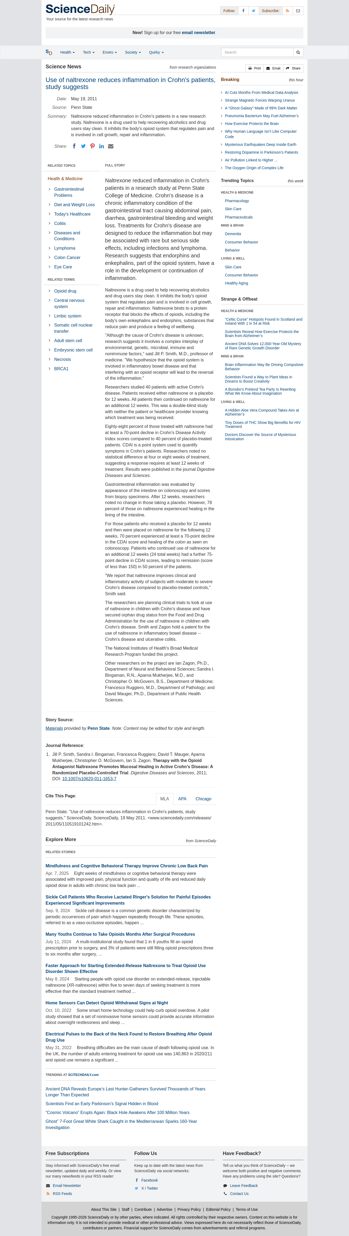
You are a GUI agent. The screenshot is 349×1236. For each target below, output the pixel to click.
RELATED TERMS (61, 280)
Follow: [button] (229, 11)
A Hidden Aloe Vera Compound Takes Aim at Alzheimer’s (262, 412)
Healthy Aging (236, 283)
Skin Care (233, 209)
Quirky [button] (156, 52)
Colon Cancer (67, 257)
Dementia (233, 234)
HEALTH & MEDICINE (237, 192)
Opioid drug (65, 291)
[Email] (110, 146)
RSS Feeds (62, 1193)
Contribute (143, 1209)
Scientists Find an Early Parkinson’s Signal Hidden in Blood (102, 1103)
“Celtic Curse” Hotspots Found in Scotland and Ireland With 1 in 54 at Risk (263, 321)
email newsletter (199, 32)
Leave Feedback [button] (244, 1185)
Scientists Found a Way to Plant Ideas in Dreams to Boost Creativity (258, 379)
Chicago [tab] (203, 799)
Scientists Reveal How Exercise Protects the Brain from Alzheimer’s (262, 334)
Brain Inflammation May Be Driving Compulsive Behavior (264, 366)
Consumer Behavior (241, 242)
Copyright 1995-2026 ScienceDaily (80, 1217)
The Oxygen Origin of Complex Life (254, 168)
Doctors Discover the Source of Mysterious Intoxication (260, 436)
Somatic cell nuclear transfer (73, 328)
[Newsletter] (298, 10)
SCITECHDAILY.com (83, 1075)
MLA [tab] (164, 799)
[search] (298, 52)
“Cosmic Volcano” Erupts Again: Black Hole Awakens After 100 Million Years (118, 1112)
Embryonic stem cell (73, 350)
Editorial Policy (218, 1209)
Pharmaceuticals (239, 217)
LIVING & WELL (233, 258)
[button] (255, 68)
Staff (125, 1209)
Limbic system (67, 316)
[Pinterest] (92, 146)
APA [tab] (182, 799)
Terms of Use (247, 1209)
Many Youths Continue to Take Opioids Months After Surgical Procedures (120, 934)
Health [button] (67, 52)
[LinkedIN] (101, 146)
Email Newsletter (67, 1185)
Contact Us (239, 1193)
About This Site (104, 1209)
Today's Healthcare (72, 214)
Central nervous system (69, 303)
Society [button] (133, 52)
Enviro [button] (110, 52)
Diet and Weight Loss (74, 204)
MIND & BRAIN (232, 225)
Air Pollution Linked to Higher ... (251, 160)
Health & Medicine (65, 178)
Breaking (230, 79)
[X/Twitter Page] (253, 10)
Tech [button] (88, 52)
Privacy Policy (189, 1209)
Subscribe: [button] (271, 11)
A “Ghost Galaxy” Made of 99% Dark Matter (261, 108)
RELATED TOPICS (62, 166)
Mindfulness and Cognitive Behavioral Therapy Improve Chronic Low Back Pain (127, 866)
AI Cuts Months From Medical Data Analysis (261, 92)
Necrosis (62, 359)
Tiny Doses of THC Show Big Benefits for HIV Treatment (262, 424)
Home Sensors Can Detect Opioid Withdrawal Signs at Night (107, 1003)
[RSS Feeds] (287, 10)
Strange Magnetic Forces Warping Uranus (260, 100)
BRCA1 (61, 369)
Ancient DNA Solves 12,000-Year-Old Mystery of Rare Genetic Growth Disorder (263, 346)
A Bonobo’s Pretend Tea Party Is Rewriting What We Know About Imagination (260, 391)
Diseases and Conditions (67, 236)
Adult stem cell (68, 340)
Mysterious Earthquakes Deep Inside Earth (260, 144)
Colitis (60, 223)
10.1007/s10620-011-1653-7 (89, 778)
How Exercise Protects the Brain (252, 123)
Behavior (232, 250)
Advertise (164, 1209)
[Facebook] (74, 146)
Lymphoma (64, 248)
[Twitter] (83, 146)
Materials (54, 728)
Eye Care (63, 267)
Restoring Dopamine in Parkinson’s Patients (261, 152)
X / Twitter (150, 1188)
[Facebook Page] (243, 10)
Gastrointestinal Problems (69, 192)
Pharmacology (237, 201)
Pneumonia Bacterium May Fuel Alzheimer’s (262, 116)
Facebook (150, 1180)
